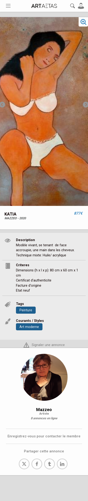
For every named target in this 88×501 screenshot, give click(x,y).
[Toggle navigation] (8, 6)
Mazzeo (44, 409)
